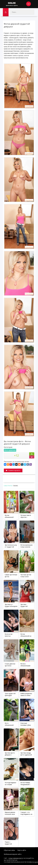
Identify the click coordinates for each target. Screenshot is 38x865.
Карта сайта (21, 850)
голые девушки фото (16, 858)
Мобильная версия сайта (12, 854)
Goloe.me (14, 4)
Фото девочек (10, 450)
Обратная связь (9, 850)
